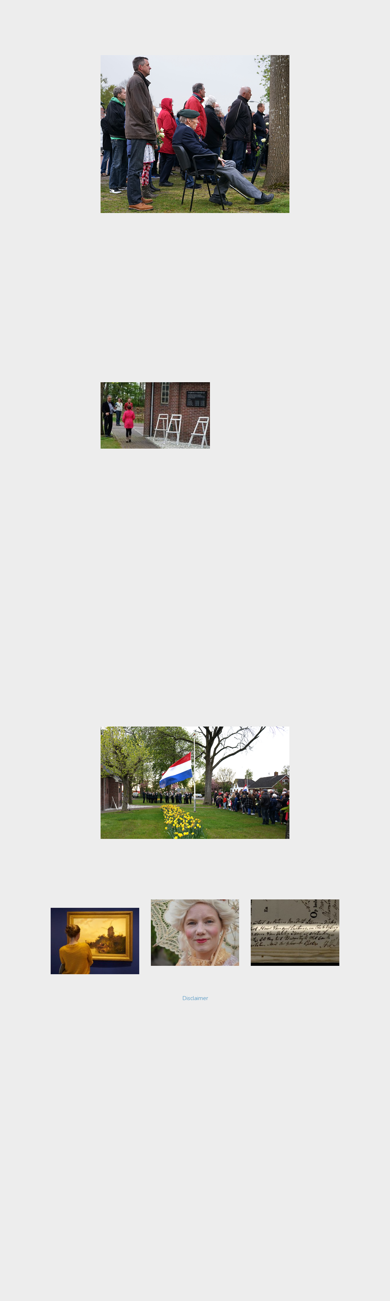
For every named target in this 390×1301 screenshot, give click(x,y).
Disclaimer (195, 1009)
